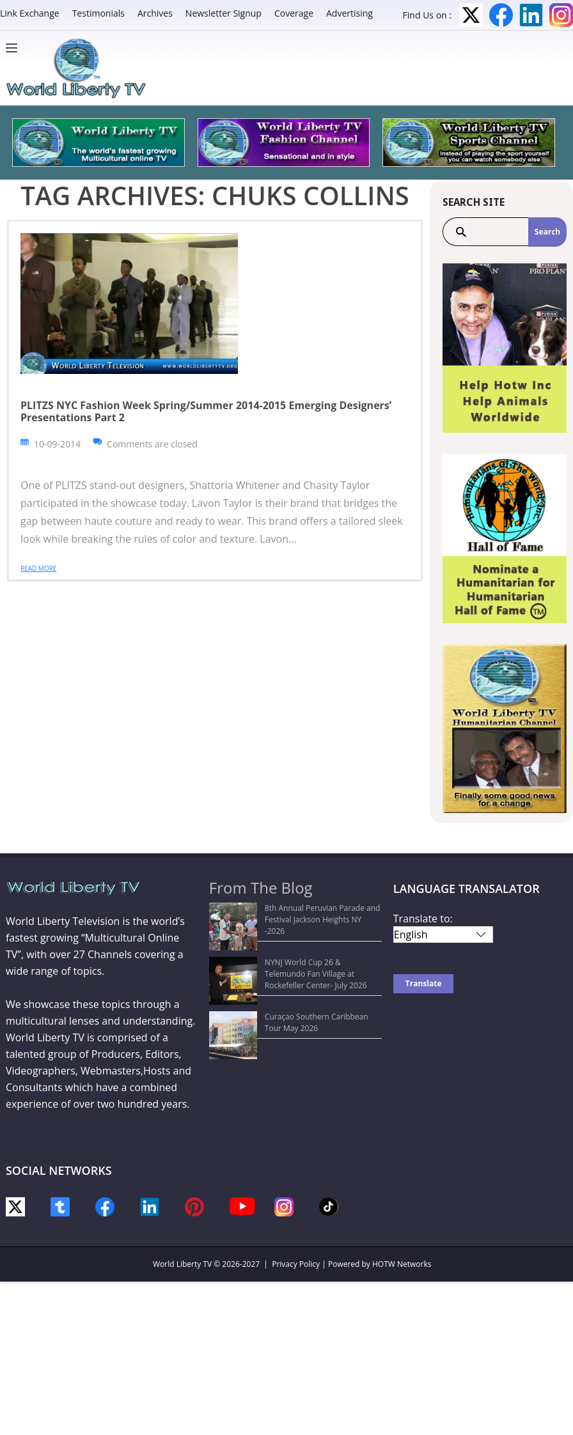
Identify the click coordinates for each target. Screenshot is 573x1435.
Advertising (349, 13)
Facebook (501, 15)
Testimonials (98, 13)
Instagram (561, 15)
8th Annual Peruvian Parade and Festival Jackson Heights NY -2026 (289, 914)
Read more (38, 568)
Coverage (293, 13)
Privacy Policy (296, 1264)
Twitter (471, 15)
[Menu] (15, 48)
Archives (155, 13)
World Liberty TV (182, 1264)
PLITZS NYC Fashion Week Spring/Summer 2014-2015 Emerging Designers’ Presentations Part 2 (205, 411)
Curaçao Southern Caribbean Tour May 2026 (296, 969)
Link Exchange (29, 13)
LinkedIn (531, 15)
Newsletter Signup (223, 13)
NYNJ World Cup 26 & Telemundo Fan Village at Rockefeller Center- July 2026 (296, 944)
